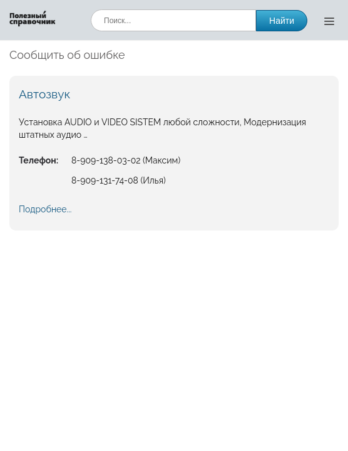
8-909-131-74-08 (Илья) (118, 180)
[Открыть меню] (329, 20)
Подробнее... (45, 209)
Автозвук (44, 94)
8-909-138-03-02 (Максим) (125, 160)
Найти (281, 21)
